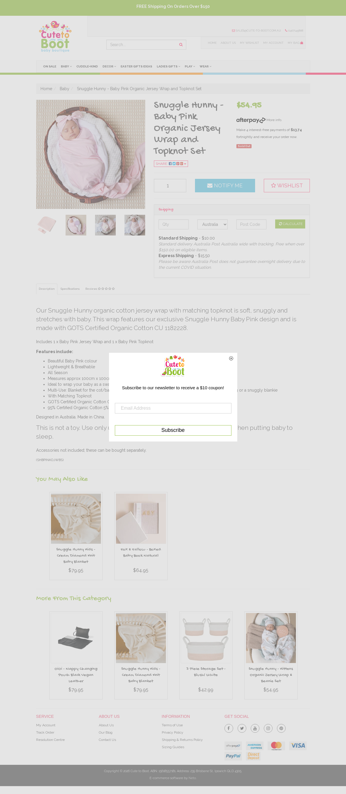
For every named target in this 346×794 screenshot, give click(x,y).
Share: (171, 164)
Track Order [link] (45, 732)
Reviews (100, 289)
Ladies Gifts (169, 66)
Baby (66, 66)
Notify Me (225, 185)
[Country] (212, 224)
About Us (227, 42)
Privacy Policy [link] (172, 732)
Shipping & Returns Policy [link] (182, 740)
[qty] (170, 185)
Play (191, 66)
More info (258, 120)
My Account (273, 42)
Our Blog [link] (106, 732)
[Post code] (251, 224)
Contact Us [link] (107, 740)
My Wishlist (249, 42)
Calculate (291, 224)
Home (211, 42)
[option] (76, 537)
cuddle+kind (87, 66)
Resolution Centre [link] (50, 740)
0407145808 (294, 30)
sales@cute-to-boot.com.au (256, 30)
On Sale (49, 66)
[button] (287, 185)
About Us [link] (106, 725)
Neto (192, 778)
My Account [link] (45, 725)
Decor (109, 66)
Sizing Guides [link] (173, 747)
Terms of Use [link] (172, 725)
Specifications (70, 289)
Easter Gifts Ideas (137, 66)
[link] (228, 727)
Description (47, 289)
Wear (206, 66)
